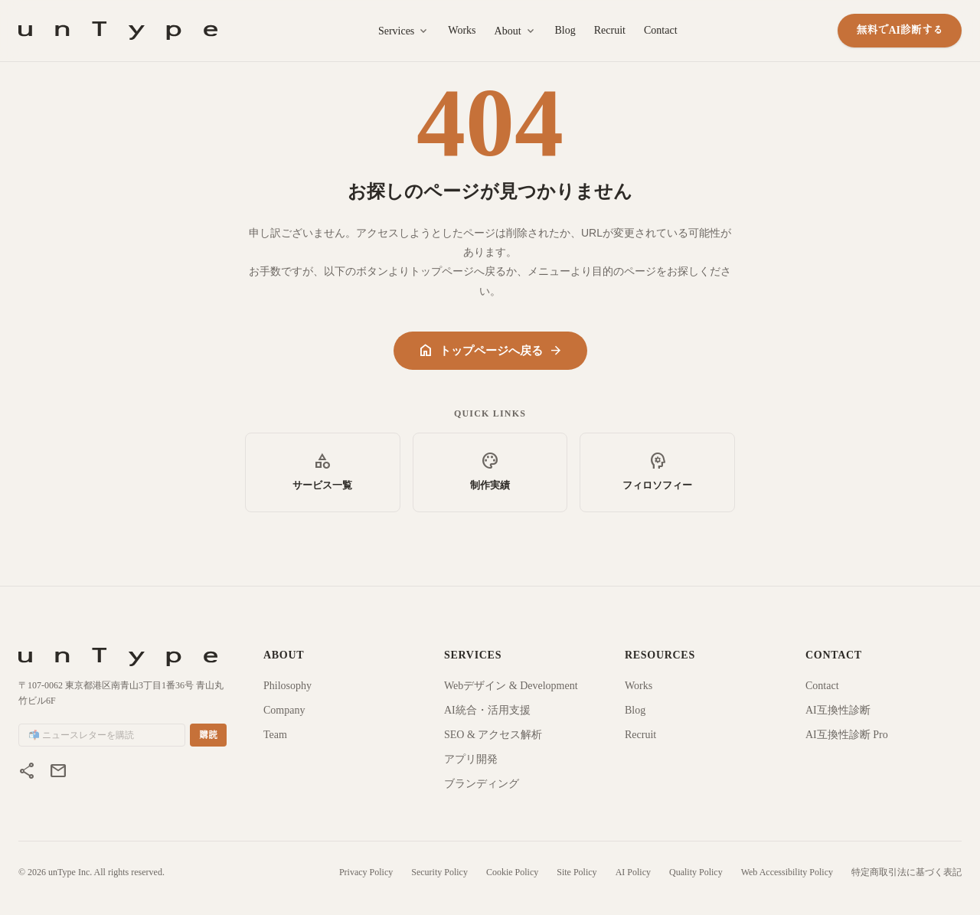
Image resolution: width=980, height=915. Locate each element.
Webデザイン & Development (511, 685)
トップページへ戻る (490, 350)
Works (461, 30)
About (516, 31)
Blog (565, 30)
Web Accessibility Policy (787, 872)
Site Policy (576, 872)
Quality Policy (696, 872)
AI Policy (633, 872)
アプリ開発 (471, 759)
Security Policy (439, 872)
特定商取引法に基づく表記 (906, 872)
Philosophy (287, 685)
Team (275, 734)
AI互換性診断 (838, 710)
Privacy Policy (366, 872)
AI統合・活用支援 (487, 710)
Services (404, 31)
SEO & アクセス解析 (493, 734)
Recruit (610, 30)
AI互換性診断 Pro (846, 734)
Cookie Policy (512, 872)
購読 (208, 735)
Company (284, 710)
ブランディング (481, 783)
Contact (661, 30)
